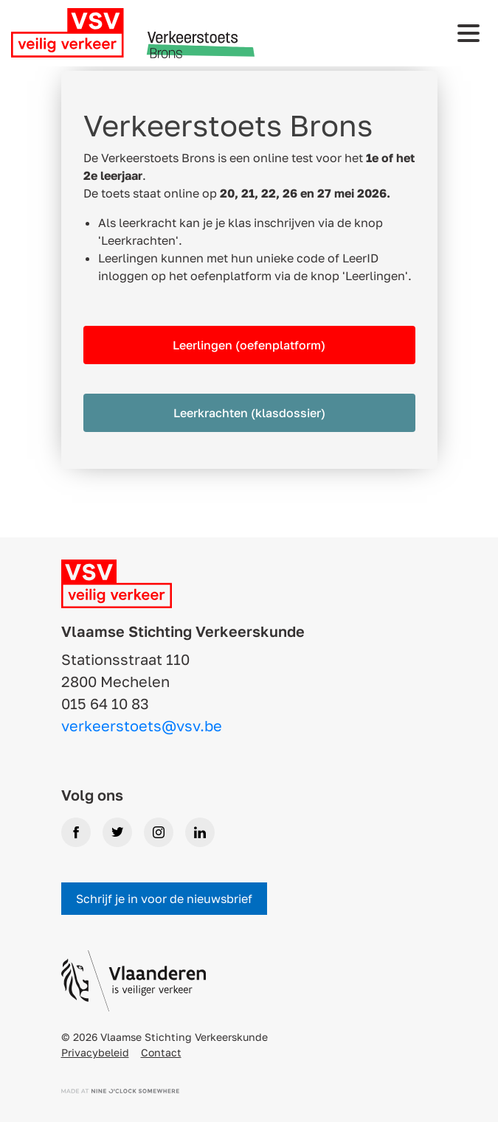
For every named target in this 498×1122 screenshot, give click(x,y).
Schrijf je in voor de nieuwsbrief (164, 898)
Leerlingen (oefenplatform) (249, 345)
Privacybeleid (95, 1052)
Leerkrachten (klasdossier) (249, 412)
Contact (161, 1052)
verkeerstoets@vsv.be (141, 725)
